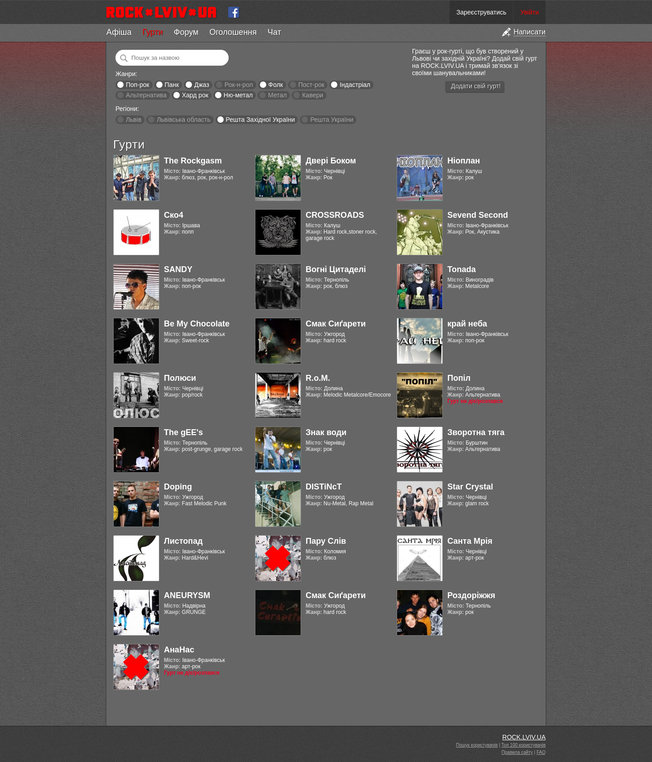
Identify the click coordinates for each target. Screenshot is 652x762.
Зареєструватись (481, 12)
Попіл (458, 378)
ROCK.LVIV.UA (524, 737)
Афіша (118, 32)
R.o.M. (318, 378)
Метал (277, 95)
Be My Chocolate (197, 323)
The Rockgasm (193, 160)
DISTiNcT (324, 486)
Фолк (275, 84)
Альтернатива (146, 95)
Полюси (180, 378)
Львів (133, 119)
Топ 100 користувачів (523, 745)
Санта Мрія (469, 541)
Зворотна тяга (475, 432)
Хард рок (195, 95)
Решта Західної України (260, 119)
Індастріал (355, 84)
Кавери (312, 95)
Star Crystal (470, 486)
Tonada (461, 269)
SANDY (178, 269)
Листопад (183, 541)
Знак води (326, 432)
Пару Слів (326, 541)
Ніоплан (463, 160)
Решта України (331, 119)
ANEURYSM (187, 595)
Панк (171, 84)
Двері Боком (331, 160)
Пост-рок (311, 84)
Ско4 (173, 215)
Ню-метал (238, 95)
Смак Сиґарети (336, 323)
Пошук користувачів (477, 745)
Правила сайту (517, 752)
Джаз (201, 84)
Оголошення (233, 32)
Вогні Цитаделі (336, 269)
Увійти (529, 12)
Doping (178, 486)
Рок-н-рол (239, 84)
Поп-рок (137, 84)
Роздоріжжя (471, 595)
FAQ (541, 752)
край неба (467, 323)
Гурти (152, 32)
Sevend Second (477, 215)
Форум (186, 32)
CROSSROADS (335, 215)
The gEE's (183, 432)
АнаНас (179, 649)
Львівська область (184, 119)
